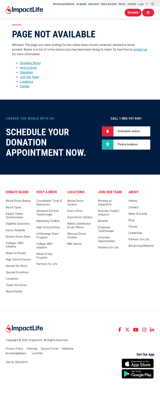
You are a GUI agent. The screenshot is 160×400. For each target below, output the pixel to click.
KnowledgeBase (16, 353)
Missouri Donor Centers (76, 235)
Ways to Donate (16, 253)
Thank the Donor (16, 285)
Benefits (103, 221)
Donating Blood (30, 63)
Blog (131, 220)
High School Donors (18, 259)
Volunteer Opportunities (106, 239)
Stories (133, 226)
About (122, 3)
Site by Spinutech (17, 362)
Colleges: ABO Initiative (14, 244)
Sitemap (32, 348)
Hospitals (81, 3)
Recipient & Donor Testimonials (47, 212)
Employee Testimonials (106, 229)
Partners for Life (108, 247)
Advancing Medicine (63, 3)
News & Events (109, 3)
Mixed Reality (14, 291)
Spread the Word (16, 266)
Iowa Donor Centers (80, 217)
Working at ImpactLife (105, 202)
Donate (133, 12)
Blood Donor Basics (18, 201)
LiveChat (37, 353)
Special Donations (17, 272)
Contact (131, 3)
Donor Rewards (15, 230)
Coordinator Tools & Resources (49, 202)
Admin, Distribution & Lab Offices (79, 225)
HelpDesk (67, 348)
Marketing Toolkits (48, 221)
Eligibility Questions (18, 223)
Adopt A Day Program (44, 255)
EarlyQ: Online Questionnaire (14, 215)
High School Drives (48, 227)
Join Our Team (29, 77)
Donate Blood (17, 192)
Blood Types (13, 207)
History (133, 201)
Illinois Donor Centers (75, 202)
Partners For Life (46, 264)
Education (93, 3)
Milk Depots (74, 244)
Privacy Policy (14, 348)
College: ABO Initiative (44, 245)
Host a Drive (28, 68)
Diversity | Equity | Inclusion (108, 212)
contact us (140, 49)
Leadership (135, 233)
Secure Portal (49, 348)
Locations (26, 82)
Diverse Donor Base (18, 236)
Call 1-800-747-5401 (126, 118)
